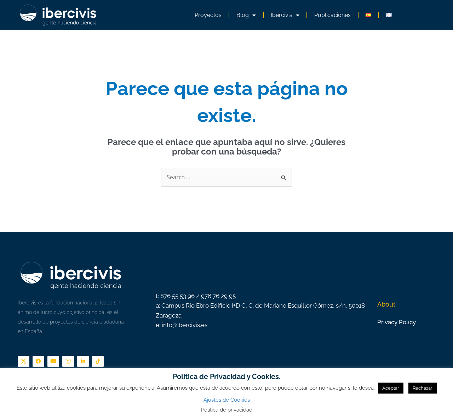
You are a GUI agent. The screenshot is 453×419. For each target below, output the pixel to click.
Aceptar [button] (390, 388)
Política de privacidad (226, 410)
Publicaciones (332, 15)
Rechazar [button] (422, 388)
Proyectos (208, 15)
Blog (246, 15)
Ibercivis (285, 15)
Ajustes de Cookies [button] (226, 400)
